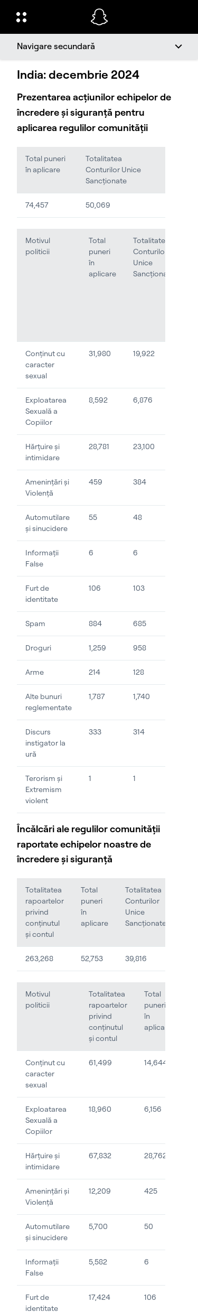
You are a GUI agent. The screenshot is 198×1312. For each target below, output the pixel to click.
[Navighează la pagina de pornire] (99, 16)
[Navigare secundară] (99, 46)
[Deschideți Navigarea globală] (46, 16)
